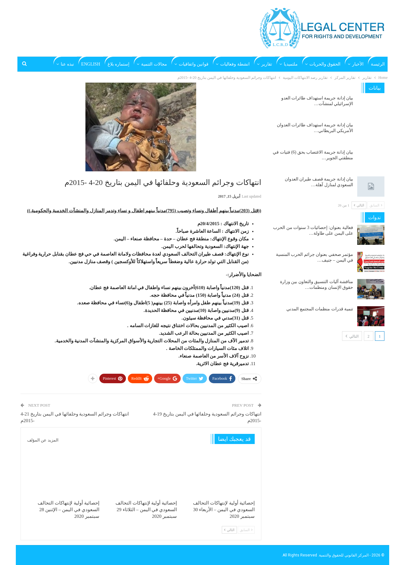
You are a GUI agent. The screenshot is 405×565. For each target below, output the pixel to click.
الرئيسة (378, 64)
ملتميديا (291, 64)
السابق (246, 530)
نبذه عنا (67, 64)
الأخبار (358, 64)
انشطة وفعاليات (235, 64)
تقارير (266, 64)
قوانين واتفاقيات (194, 64)
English (90, 64)
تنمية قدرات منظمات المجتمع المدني (319, 309)
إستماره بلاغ (119, 64)
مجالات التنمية (154, 64)
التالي (229, 530)
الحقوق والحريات (325, 64)
